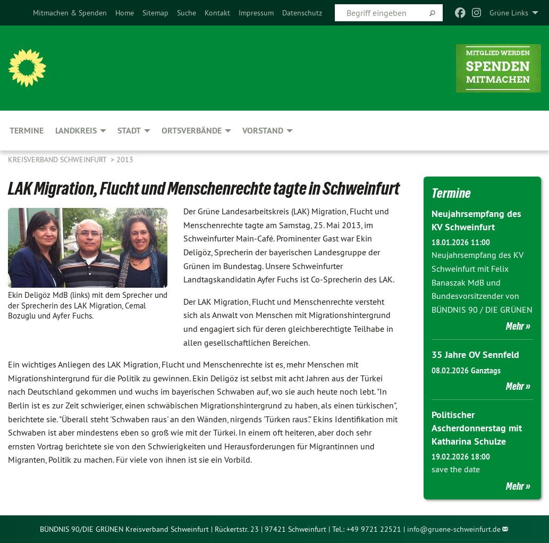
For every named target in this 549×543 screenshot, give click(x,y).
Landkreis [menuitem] (76, 130)
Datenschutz (302, 13)
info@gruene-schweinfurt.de (454, 529)
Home (124, 13)
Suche (186, 13)
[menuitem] (70, 13)
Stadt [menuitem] (129, 130)
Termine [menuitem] (27, 130)
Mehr (515, 326)
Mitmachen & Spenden (70, 13)
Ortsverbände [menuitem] (192, 130)
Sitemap (155, 13)
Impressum (256, 13)
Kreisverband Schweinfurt (58, 159)
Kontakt (217, 13)
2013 (124, 159)
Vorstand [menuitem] (262, 130)
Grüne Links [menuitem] (508, 13)
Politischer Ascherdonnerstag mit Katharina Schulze (477, 427)
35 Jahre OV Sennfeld (475, 354)
